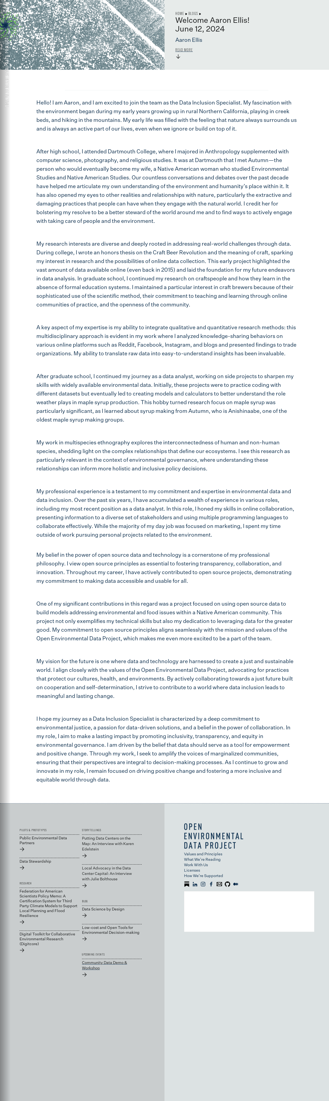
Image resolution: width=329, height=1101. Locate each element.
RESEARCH (26, 883)
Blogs (193, 13)
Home (179, 13)
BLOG (85, 901)
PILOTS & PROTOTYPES (33, 830)
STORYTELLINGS (91, 830)
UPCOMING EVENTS (93, 954)
